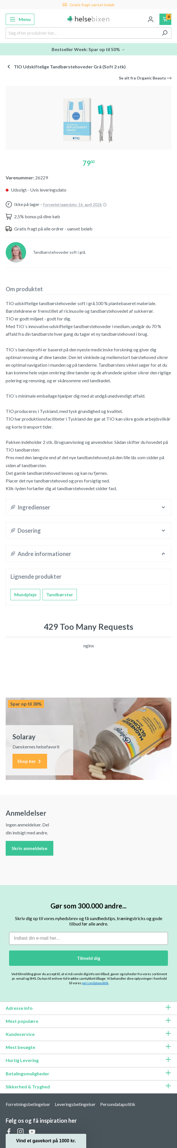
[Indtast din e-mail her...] (88, 938)
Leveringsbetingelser (75, 1104)
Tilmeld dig (88, 958)
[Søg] (164, 33)
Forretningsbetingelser (28, 1104)
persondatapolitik (95, 983)
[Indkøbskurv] (165, 19)
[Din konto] (150, 19)
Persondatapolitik (117, 1104)
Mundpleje (25, 594)
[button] (46, 1141)
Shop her (29, 761)
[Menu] (20, 19)
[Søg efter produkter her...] (82, 33)
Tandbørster (59, 594)
